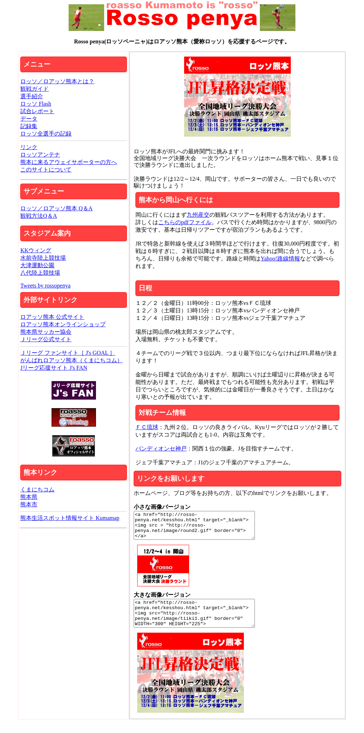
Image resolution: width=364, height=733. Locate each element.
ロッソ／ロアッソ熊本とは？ (57, 81)
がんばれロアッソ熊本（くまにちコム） (71, 360)
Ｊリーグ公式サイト (45, 339)
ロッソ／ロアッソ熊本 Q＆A (56, 208)
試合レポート (37, 111)
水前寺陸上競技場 (43, 258)
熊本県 (28, 497)
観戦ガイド (34, 89)
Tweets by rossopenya (45, 286)
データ (28, 119)
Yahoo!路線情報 (280, 258)
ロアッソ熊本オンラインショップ (63, 324)
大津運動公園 (37, 265)
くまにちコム (37, 489)
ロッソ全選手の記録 (45, 134)
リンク (28, 147)
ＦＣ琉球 (146, 427)
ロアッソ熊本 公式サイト (52, 317)
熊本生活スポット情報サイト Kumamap (69, 518)
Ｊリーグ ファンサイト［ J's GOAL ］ (67, 353)
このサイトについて (45, 170)
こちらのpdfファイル (184, 222)
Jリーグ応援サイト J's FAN (53, 368)
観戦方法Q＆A (38, 216)
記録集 (28, 126)
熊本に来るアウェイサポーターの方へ (68, 162)
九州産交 (198, 215)
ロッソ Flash (35, 104)
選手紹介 (31, 96)
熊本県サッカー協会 (45, 332)
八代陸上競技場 (40, 273)
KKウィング (35, 250)
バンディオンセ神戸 (161, 448)
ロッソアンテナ (40, 155)
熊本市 (28, 504)
